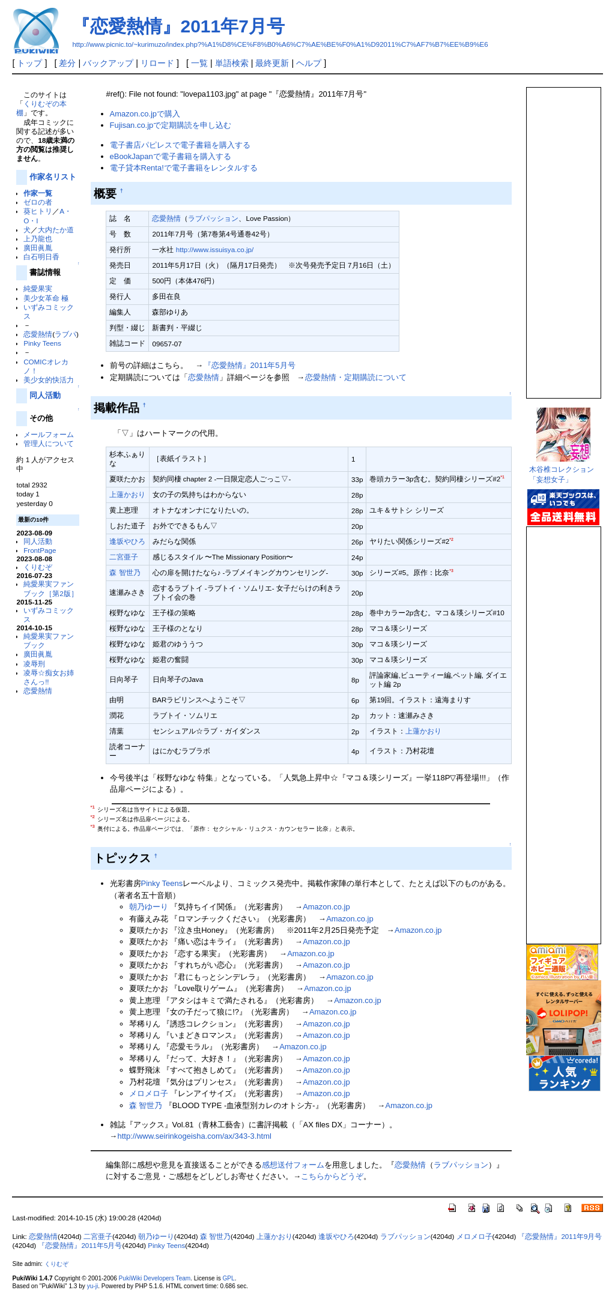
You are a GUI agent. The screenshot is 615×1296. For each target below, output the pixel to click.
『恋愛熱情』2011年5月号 (249, 365)
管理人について (48, 443)
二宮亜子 (123, 557)
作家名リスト (52, 176)
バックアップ (108, 63)
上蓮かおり (127, 494)
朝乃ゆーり (148, 906)
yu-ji (92, 1286)
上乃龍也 (37, 239)
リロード (157, 63)
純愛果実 (37, 288)
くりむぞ (37, 567)
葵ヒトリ (37, 211)
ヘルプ (308, 63)
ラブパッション (213, 218)
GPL (228, 1278)
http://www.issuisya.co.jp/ (215, 249)
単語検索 (232, 63)
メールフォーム (48, 434)
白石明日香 (41, 257)
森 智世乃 (124, 572)
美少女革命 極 (45, 298)
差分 (67, 63)
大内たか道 (56, 230)
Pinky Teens (42, 343)
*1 (502, 477)
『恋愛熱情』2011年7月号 (178, 26)
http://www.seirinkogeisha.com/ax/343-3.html (194, 1136)
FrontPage (39, 550)
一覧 (199, 63)
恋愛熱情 (37, 334)
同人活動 (45, 395)
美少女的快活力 (48, 380)
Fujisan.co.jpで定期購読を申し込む (171, 125)
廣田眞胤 (37, 248)
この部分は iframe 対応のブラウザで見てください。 (563, 238)
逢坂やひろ (127, 541)
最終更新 (272, 63)
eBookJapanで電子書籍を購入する (170, 156)
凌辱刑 (34, 664)
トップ (29, 63)
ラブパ (65, 334)
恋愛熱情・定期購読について (356, 377)
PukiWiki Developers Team (155, 1278)
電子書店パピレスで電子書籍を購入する (180, 144)
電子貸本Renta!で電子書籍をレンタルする (184, 167)
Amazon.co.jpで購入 (145, 113)
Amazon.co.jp (326, 906)
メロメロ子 (148, 1093)
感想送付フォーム (293, 1164)
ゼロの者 (37, 202)
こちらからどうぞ (332, 1176)
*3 (451, 570)
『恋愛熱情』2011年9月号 (560, 1236)
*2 (451, 539)
